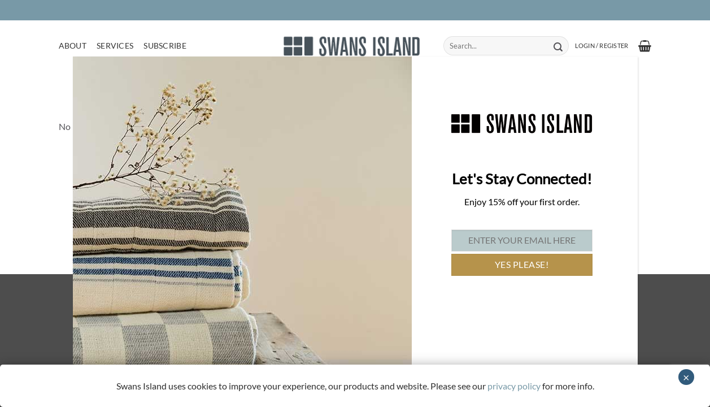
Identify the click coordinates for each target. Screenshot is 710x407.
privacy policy (514, 385)
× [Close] (686, 377)
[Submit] (558, 46)
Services (115, 45)
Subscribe (164, 45)
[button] (601, 46)
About (72, 45)
